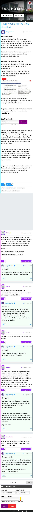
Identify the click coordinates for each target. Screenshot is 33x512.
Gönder (12, 506)
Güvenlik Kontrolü (6, 496)
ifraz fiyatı (13, 188)
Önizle (4, 506)
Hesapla (23, 122)
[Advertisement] (16, 211)
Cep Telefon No (20, 490)
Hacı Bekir (9, 437)
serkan (8, 367)
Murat (8, 286)
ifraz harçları (21, 188)
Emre (8, 332)
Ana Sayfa (7, 15)
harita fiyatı (5, 188)
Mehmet (8, 233)
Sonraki (29, 482)
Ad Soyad (4, 490)
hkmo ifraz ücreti (6, 190)
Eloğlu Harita (10, 32)
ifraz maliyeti (16, 190)
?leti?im (19, 15)
